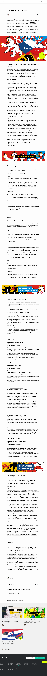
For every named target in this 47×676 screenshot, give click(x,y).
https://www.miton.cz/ (15, 365)
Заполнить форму (34, 664)
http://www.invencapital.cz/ (16, 388)
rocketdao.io (2, 661)
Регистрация (1, 663)
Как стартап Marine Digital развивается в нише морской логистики (11, 642)
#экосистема (15, 574)
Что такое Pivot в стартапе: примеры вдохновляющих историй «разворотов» (11, 620)
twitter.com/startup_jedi (16, 595)
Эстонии (32, 22)
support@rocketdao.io (3, 665)
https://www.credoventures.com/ (18, 414)
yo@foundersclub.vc (18, 665)
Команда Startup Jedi (10, 663)
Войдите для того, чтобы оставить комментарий (15, 600)
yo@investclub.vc (26, 665)
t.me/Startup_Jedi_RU (16, 593)
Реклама (44, 661)
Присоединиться (18, 663)
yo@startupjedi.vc (10, 665)
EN (41, 1)
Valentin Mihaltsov (7, 649)
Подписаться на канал (19, 664)
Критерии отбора (34, 663)
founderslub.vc (18, 661)
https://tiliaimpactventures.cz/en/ (18, 441)
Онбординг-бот (26, 663)
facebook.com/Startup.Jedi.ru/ (18, 592)
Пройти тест (1, 664)
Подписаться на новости (40, 657)
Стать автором (10, 664)
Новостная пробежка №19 (30, 619)
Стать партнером (26, 664)
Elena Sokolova (6, 625)
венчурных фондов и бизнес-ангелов (20, 304)
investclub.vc (26, 661)
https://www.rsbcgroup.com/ (17, 342)
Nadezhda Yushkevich (13, 577)
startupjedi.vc (10, 661)
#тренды (9, 574)
